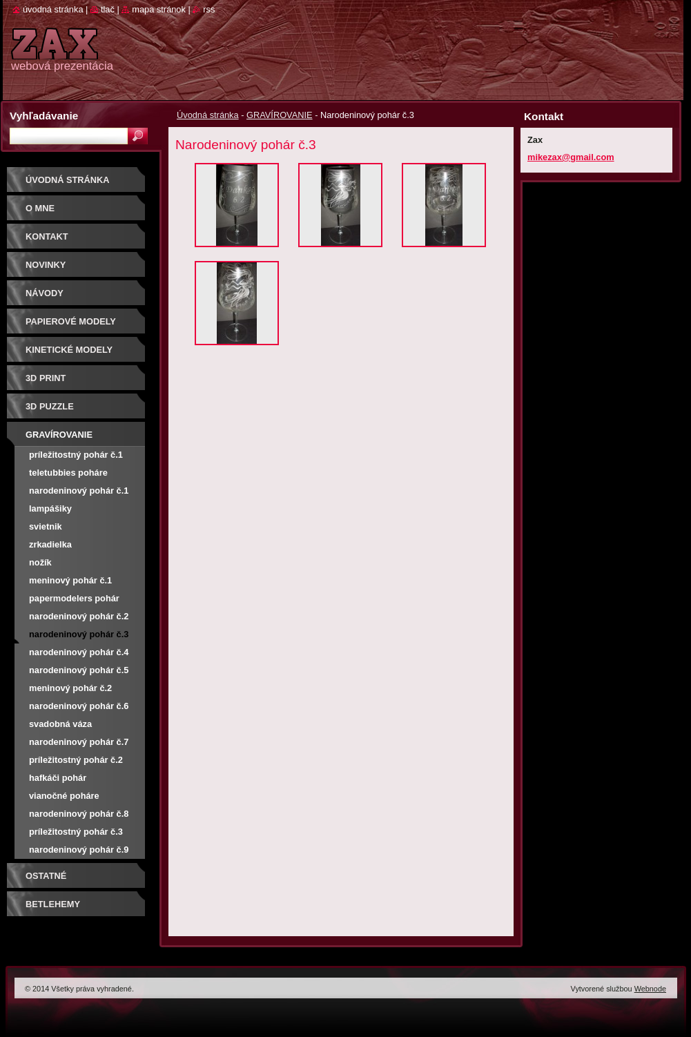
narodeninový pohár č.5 (78, 670)
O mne (40, 208)
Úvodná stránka (208, 115)
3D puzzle (50, 406)
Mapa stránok (159, 9)
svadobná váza (60, 724)
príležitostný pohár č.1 (76, 454)
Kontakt (47, 236)
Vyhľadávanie (44, 116)
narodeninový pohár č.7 (78, 742)
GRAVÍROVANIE (279, 115)
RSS (209, 9)
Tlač (108, 9)
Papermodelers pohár (74, 598)
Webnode (650, 989)
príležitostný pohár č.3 (76, 831)
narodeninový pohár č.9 (78, 849)
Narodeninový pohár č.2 (78, 616)
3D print (46, 378)
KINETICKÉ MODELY (69, 350)
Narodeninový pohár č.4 (78, 652)
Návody (45, 293)
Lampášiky (50, 508)
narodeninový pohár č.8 (78, 813)
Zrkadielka (50, 544)
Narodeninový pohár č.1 (78, 490)
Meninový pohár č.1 (70, 580)
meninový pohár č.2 (70, 688)
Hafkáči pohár (57, 778)
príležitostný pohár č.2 (76, 760)
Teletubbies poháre (68, 472)
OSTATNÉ (46, 876)
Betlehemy (53, 904)
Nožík (40, 562)
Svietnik (45, 526)
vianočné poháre (64, 796)
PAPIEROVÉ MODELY (71, 321)
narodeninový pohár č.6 (78, 706)
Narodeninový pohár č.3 (78, 634)
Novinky (46, 265)
